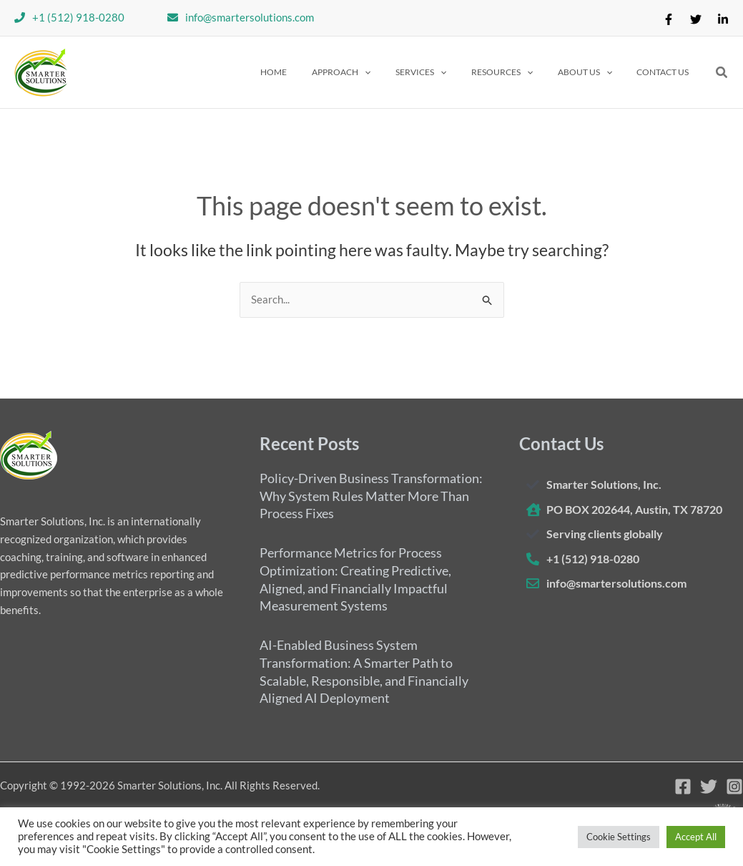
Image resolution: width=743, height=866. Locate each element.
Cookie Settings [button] (618, 836)
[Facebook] (668, 19)
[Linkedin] (723, 19)
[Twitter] (696, 19)
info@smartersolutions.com (249, 17)
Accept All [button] (696, 836)
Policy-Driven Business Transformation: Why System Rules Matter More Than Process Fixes (371, 495)
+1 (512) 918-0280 (78, 17)
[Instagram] (734, 786)
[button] (375, 72)
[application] (399, 72)
